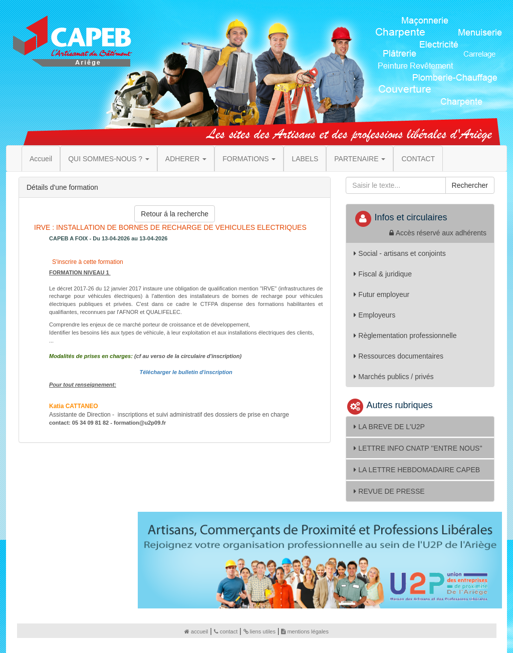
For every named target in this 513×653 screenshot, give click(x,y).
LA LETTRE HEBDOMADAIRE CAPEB (417, 470)
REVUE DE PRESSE (389, 491)
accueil (196, 631)
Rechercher (470, 185)
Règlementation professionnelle (405, 336)
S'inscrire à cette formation (87, 261)
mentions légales (305, 631)
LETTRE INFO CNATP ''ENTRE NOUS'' (418, 448)
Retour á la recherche (174, 214)
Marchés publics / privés (393, 377)
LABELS (305, 159)
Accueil (41, 159)
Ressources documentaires (398, 356)
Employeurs (374, 315)
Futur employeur (381, 294)
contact (225, 631)
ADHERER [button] (185, 159)
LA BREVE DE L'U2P (389, 427)
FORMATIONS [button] (249, 159)
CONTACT (418, 159)
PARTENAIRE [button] (359, 159)
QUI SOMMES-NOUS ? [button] (108, 159)
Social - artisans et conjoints (399, 253)
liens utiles (259, 631)
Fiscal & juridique (383, 274)
